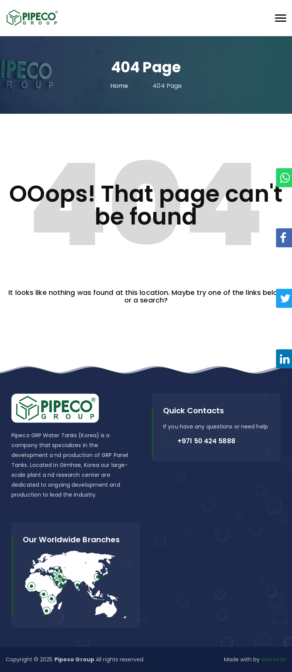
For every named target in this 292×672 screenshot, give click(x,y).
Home (119, 85)
